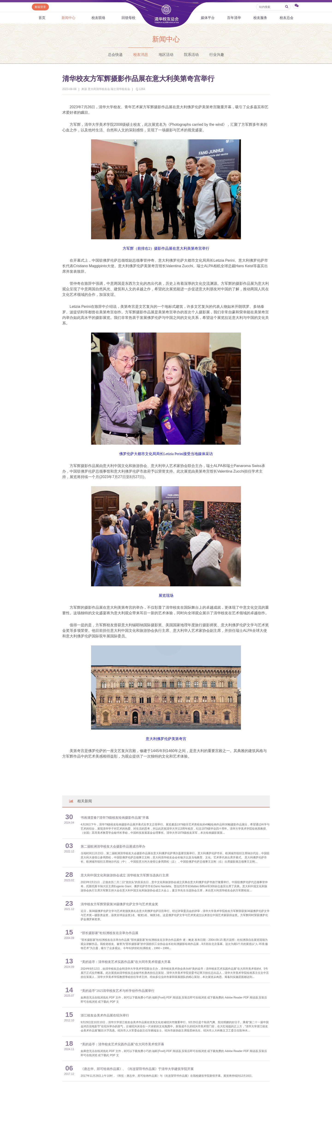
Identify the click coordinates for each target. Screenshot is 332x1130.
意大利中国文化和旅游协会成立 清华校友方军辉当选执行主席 (125, 875)
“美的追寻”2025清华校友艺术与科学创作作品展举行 (117, 990)
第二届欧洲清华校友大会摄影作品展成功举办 (113, 846)
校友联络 (98, 18)
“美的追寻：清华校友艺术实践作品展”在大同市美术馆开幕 (122, 1044)
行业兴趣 (216, 55)
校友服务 (260, 18)
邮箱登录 (40, 7)
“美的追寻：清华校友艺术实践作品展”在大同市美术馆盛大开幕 (126, 962)
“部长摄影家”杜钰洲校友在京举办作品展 (109, 933)
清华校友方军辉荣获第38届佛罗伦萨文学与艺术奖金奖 (119, 904)
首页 (42, 18)
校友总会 (286, 18)
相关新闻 (80, 801)
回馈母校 (128, 18)
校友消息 (140, 55)
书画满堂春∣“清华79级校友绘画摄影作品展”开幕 (115, 817)
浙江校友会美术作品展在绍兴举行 (105, 1015)
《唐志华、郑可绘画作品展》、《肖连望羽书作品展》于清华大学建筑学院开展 (137, 1069)
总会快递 (115, 55)
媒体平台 (208, 18)
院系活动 (191, 55)
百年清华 (234, 18)
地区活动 (166, 55)
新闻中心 (68, 18)
